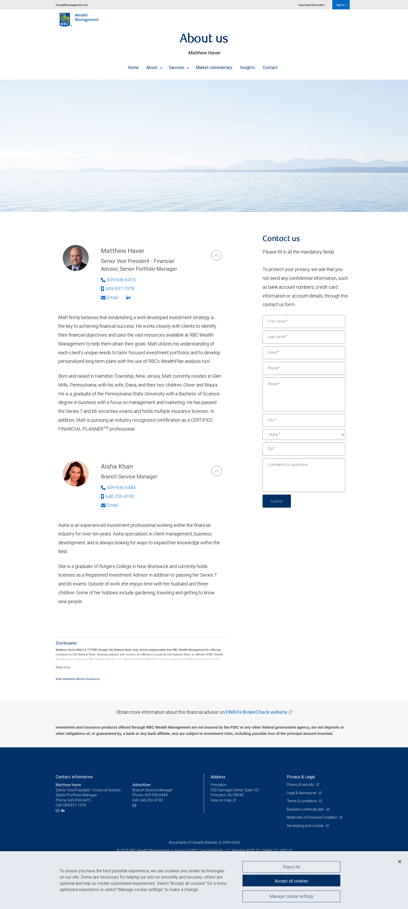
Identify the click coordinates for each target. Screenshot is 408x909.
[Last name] (304, 337)
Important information (311, 5)
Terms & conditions (302, 801)
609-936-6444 (156, 795)
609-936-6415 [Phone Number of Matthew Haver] (118, 280)
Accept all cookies (291, 880)
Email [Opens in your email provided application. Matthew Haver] (109, 297)
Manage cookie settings (292, 896)
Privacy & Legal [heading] (301, 776)
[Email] (304, 352)
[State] (304, 435)
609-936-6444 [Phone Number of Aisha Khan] (118, 487)
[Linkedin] (128, 297)
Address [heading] (218, 776)
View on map (221, 800)
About (154, 66)
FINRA (267, 850)
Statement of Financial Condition (313, 817)
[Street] (304, 394)
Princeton (218, 784)
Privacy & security (301, 784)
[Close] (399, 861)
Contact (270, 66)
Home (133, 66)
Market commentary (214, 66)
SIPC (284, 850)
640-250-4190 (117, 496)
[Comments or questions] (304, 475)
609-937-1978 (117, 289)
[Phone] (304, 368)
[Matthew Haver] (216, 255)
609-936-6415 (79, 800)
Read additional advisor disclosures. (78, 679)
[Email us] (58, 810)
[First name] (304, 321)
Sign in (341, 5)
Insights (247, 66)
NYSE (250, 850)
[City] (304, 420)
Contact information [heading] (74, 776)
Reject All (291, 866)
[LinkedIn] (63, 810)
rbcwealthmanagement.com (71, 5)
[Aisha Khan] (216, 471)
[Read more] (63, 667)
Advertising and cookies (305, 825)
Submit (277, 500)
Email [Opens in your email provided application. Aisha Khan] (109, 505)
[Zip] (304, 449)
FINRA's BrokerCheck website (256, 712)
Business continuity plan (306, 809)
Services (179, 66)
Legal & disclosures (302, 793)
